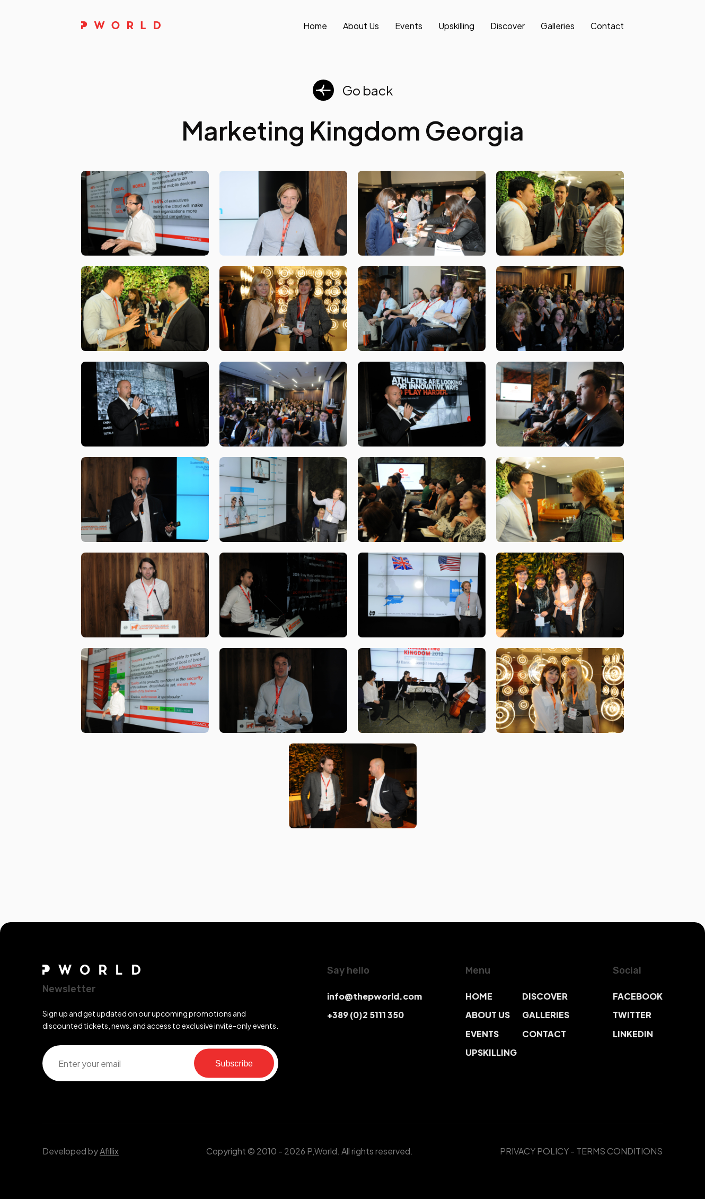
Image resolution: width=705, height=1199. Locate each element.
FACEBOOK (638, 996)
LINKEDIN (633, 1033)
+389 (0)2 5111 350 (365, 1014)
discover (507, 25)
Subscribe (234, 1062)
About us (361, 25)
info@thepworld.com (374, 996)
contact (607, 25)
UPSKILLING (491, 1052)
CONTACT (544, 1033)
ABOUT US (487, 1014)
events (408, 25)
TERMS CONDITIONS (619, 1151)
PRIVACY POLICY (534, 1151)
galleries (558, 25)
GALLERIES (545, 1014)
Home (315, 25)
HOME (478, 996)
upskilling (456, 25)
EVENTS (482, 1033)
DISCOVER (545, 996)
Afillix (109, 1151)
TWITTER (632, 1014)
